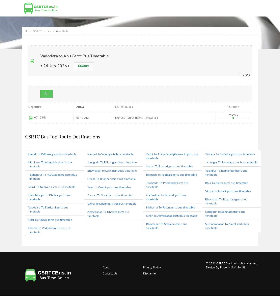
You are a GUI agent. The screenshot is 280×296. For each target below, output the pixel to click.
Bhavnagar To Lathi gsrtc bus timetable (112, 170)
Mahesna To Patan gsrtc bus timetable (170, 207)
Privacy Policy (152, 267)
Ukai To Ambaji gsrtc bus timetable (50, 219)
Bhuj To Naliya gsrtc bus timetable (226, 183)
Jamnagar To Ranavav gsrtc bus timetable (231, 162)
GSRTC (37, 31)
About (107, 267)
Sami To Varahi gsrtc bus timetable (109, 187)
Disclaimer (150, 273)
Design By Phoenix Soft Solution (227, 267)
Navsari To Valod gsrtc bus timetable (110, 154)
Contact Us (110, 273)
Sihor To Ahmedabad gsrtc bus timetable (172, 215)
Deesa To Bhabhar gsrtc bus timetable (111, 178)
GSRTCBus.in (224, 263)
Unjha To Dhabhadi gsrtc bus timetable (111, 203)
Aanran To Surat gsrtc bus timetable (110, 195)
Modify (83, 66)
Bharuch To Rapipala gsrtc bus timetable (171, 174)
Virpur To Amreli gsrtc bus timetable (228, 191)
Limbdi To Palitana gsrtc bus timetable (52, 154)
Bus (49, 31)
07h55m (233, 115)
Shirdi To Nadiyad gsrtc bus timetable (51, 187)
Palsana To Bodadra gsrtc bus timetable (230, 154)
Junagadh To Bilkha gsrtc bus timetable (112, 162)
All (46, 94)
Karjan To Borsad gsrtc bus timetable (169, 166)
